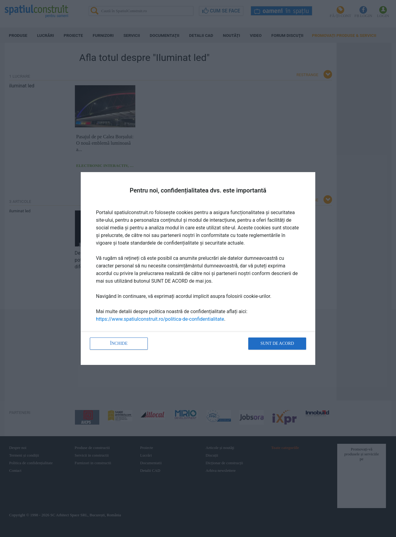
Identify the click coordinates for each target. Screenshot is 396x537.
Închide (119, 343)
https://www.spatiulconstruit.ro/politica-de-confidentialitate (160, 319)
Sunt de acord (277, 343)
